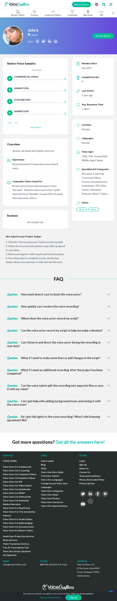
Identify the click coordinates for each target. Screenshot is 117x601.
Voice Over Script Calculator (17, 551)
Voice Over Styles (49, 494)
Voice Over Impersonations (54, 506)
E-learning (72, 13)
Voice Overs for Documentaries (18, 526)
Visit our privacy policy (81, 593)
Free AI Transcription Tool (16, 547)
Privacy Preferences (50, 597)
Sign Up (83, 464)
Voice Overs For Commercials (17, 467)
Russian (37, 70)
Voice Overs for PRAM (14, 493)
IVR (101, 13)
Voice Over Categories (52, 491)
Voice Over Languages (52, 479)
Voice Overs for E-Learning (16, 470)
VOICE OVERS (10, 461)
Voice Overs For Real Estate (16, 508)
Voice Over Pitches (50, 498)
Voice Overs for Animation (16, 500)
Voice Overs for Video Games (17, 485)
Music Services (10, 540)
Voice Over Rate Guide (52, 472)
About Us (84, 468)
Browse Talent (18, 13)
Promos (34, 13)
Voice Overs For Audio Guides (17, 519)
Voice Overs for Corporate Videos (19, 474)
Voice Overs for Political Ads (17, 496)
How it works (47, 461)
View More (35, 127)
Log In (82, 461)
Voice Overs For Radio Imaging (18, 523)
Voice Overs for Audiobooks (16, 489)
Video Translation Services (16, 544)
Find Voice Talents (50, 476)
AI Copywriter (10, 555)
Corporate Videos (52, 13)
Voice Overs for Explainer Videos (19, 478)
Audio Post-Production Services (18, 536)
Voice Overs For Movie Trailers (18, 530)
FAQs (43, 468)
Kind (94, 209)
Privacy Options (87, 483)
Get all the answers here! (80, 442)
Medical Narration (12, 504)
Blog (43, 464)
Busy (81, 209)
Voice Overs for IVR (12, 481)
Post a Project (80, 4)
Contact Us (84, 472)
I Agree (73, 597)
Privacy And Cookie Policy (91, 479)
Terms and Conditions (90, 476)
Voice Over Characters (52, 502)
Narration (88, 13)
